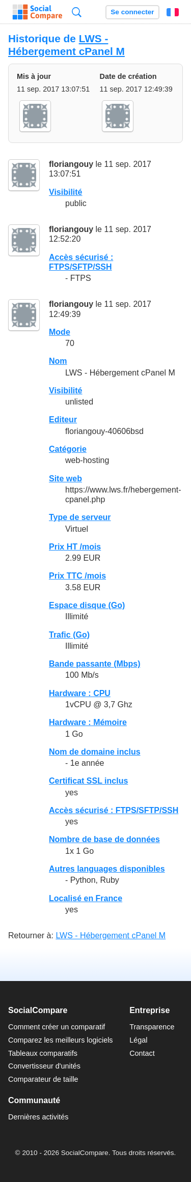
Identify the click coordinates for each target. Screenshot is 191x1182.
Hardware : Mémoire (88, 722)
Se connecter (132, 12)
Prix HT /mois (75, 546)
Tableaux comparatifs (42, 1053)
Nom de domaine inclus (95, 751)
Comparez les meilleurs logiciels (60, 1040)
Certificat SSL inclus (88, 780)
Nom (58, 361)
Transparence (151, 1027)
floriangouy (71, 164)
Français (173, 12)
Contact (142, 1053)
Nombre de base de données (104, 839)
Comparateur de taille (43, 1079)
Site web (65, 478)
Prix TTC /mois (77, 575)
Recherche (76, 12)
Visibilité (66, 192)
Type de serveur (80, 517)
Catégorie (68, 449)
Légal (138, 1040)
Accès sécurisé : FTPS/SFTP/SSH (113, 810)
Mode (59, 332)
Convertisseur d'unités (44, 1066)
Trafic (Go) (69, 634)
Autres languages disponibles (107, 868)
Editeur (63, 419)
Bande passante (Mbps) (95, 663)
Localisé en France (85, 898)
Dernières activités (38, 1117)
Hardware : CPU (80, 693)
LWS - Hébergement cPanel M (66, 45)
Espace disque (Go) (87, 605)
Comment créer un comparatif (56, 1027)
